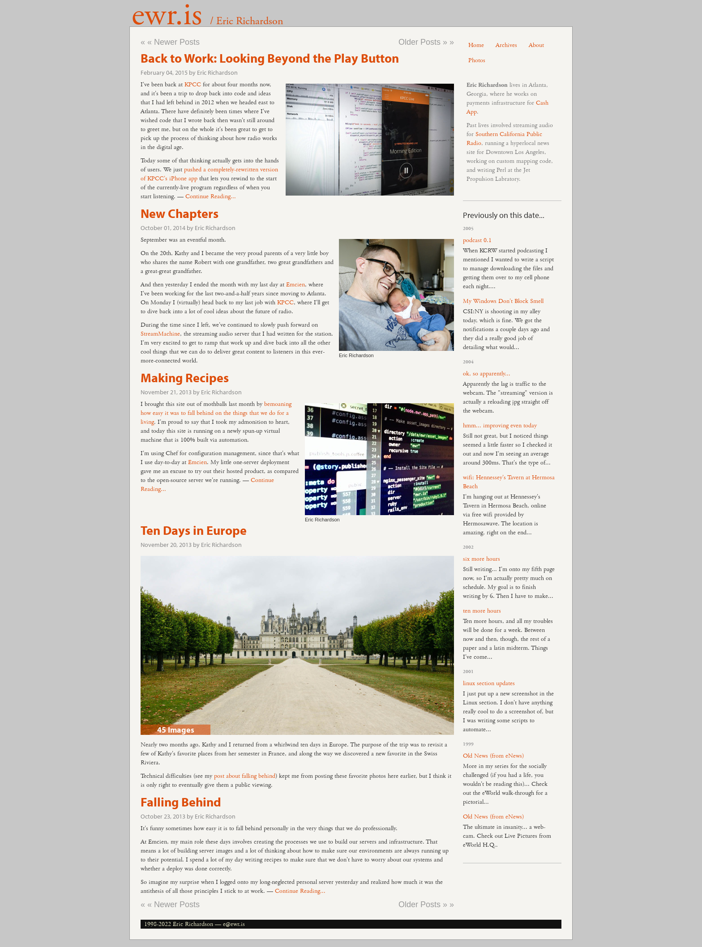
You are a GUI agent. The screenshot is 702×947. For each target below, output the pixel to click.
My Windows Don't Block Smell (503, 301)
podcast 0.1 (477, 240)
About (536, 45)
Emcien (295, 285)
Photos (476, 60)
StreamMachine (160, 334)
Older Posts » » (426, 42)
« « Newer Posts (170, 42)
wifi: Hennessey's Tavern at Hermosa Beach (509, 482)
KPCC (192, 85)
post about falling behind (244, 776)
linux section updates (489, 683)
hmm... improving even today (500, 426)
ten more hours (482, 611)
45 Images (175, 730)
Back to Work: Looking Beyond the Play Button (270, 58)
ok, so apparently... (486, 374)
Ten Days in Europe (194, 530)
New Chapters (179, 213)
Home (476, 45)
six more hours (481, 559)
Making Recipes (185, 377)
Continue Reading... (210, 196)
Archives (506, 45)
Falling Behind (181, 802)
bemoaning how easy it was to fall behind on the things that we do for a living (216, 413)
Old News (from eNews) (493, 756)
